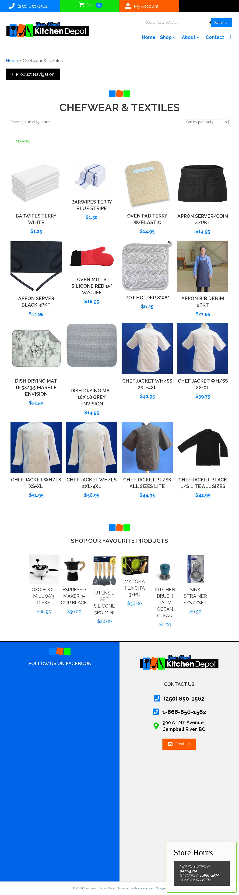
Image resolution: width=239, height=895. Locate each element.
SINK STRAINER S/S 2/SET (204, 596)
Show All (23, 141)
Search (221, 22)
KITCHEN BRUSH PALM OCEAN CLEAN (174, 603)
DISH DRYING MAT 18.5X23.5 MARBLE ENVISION (36, 387)
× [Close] (234, 845)
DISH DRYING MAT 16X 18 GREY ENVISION (91, 397)
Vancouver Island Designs (150, 888)
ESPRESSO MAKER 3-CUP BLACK (83, 596)
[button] (174, 37)
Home (12, 60)
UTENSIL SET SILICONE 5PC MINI (113, 602)
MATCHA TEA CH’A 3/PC (143, 588)
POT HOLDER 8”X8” (147, 298)
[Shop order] (206, 122)
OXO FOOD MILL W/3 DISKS (53, 596)
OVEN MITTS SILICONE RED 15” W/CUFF (91, 286)
